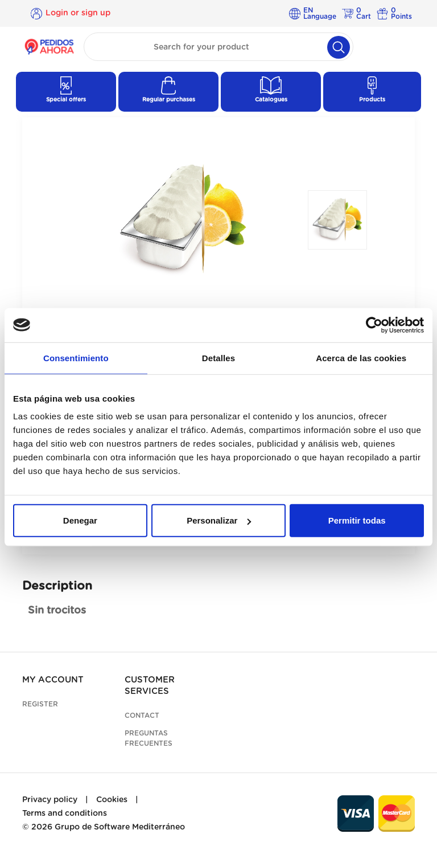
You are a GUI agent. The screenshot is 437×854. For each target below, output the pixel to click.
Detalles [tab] (218, 357)
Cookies (111, 800)
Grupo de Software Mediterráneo (120, 827)
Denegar (80, 520)
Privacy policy (49, 800)
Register (40, 704)
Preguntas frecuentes (148, 738)
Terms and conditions (64, 814)
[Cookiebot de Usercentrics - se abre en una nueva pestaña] (374, 324)
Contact (142, 715)
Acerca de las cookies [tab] (361, 357)
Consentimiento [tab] (76, 357)
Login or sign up (78, 13)
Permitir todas (357, 520)
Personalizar (219, 520)
